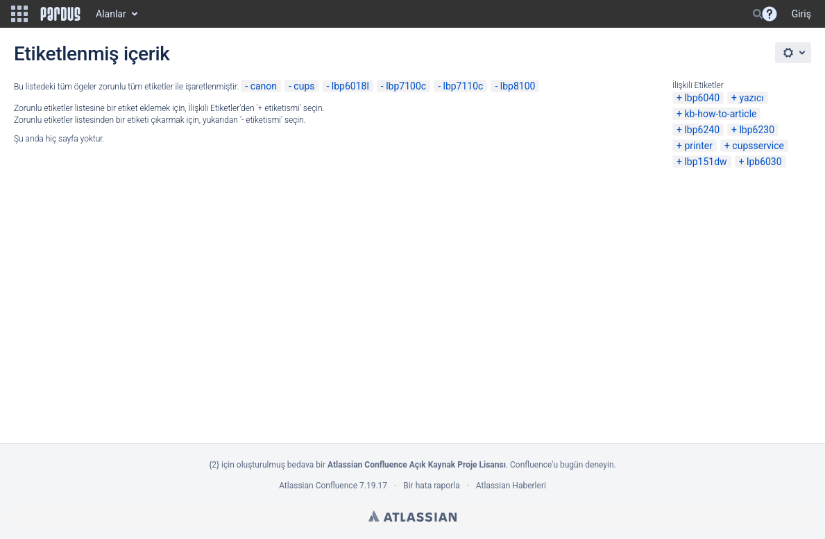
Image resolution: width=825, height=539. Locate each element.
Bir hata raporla (431, 485)
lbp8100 (518, 86)
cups (304, 86)
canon (263, 86)
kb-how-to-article (720, 113)
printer (698, 145)
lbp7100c (406, 86)
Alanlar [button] (111, 13)
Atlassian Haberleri (511, 485)
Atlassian (412, 516)
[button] (19, 14)
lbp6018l (350, 86)
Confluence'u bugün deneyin (562, 465)
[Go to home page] (60, 14)
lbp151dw (705, 161)
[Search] (757, 13)
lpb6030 (764, 161)
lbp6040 (702, 97)
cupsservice (758, 145)
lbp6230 (756, 129)
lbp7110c (463, 86)
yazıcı (751, 97)
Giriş (801, 13)
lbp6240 (702, 129)
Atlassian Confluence (318, 485)
